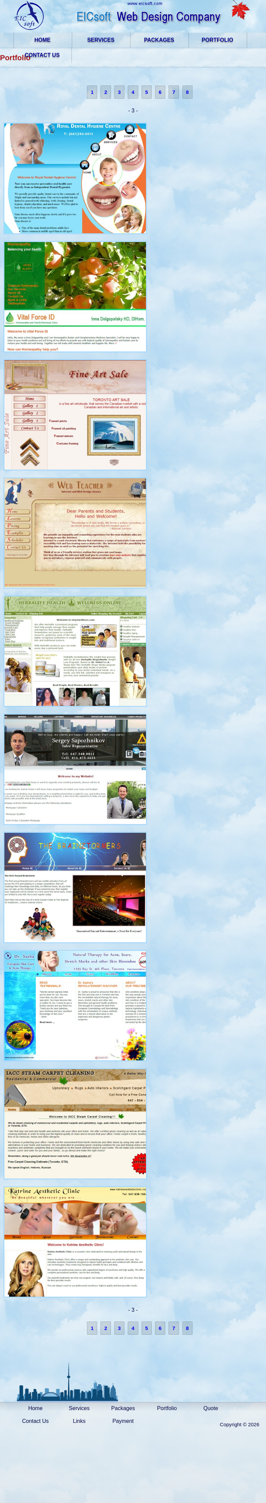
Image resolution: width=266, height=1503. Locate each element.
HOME (42, 40)
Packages (123, 1408)
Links (79, 1421)
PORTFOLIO (217, 40)
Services (79, 1408)
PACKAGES (159, 40)
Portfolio (167, 1408)
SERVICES (101, 40)
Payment (123, 1421)
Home (35, 1408)
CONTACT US (42, 55)
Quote (210, 1408)
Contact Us (35, 1421)
